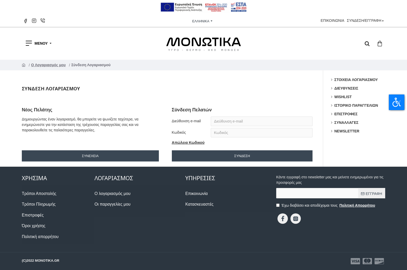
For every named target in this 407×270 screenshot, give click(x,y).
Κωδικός (178, 133)
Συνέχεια (90, 157)
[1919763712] (58, 239)
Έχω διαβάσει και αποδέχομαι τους (326, 206)
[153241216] (197, 207)
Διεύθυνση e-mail (186, 121)
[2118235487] (58, 228)
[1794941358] (295, 219)
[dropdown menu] (367, 43)
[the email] (330, 194)
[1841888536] (367, 261)
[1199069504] (379, 261)
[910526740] (195, 196)
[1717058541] (34, 20)
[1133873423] (355, 261)
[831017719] (110, 196)
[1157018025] (26, 20)
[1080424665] (58, 207)
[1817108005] (332, 21)
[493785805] (110, 207)
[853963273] (58, 217)
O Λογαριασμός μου (49, 65)
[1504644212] (58, 196)
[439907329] (282, 219)
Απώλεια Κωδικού (187, 143)
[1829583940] (43, 20)
